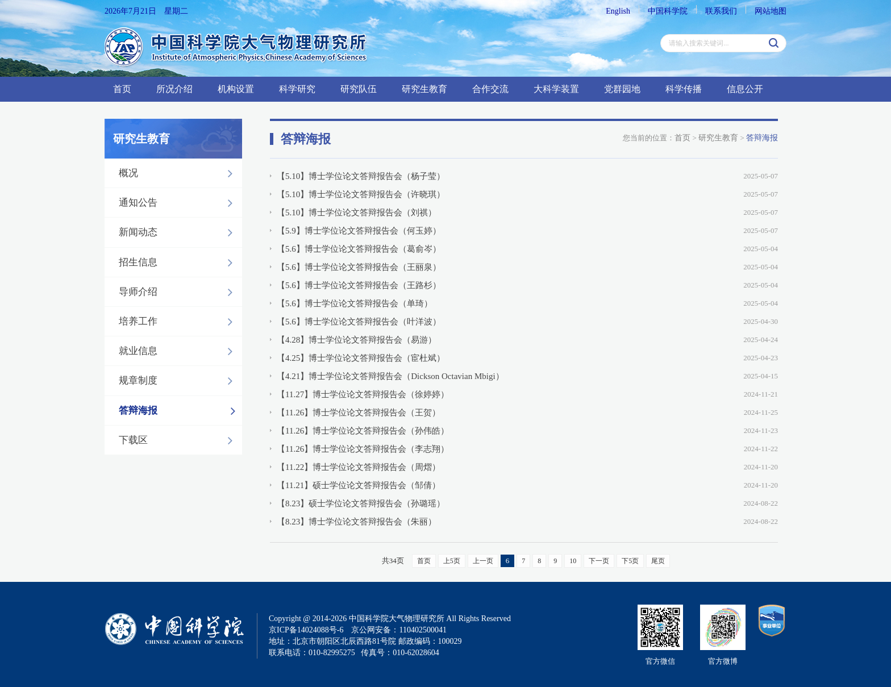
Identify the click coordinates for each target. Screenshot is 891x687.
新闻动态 (179, 232)
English (618, 11)
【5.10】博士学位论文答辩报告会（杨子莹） (361, 176)
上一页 (483, 561)
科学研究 (297, 89)
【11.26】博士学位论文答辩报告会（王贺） (358, 412)
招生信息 (179, 262)
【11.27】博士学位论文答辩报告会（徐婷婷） (363, 394)
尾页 (658, 561)
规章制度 (179, 380)
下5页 (630, 561)
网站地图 (770, 11)
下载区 (179, 440)
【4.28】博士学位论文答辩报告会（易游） (356, 339)
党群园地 (622, 89)
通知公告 (179, 203)
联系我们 (721, 11)
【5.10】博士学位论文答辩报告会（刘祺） (356, 212)
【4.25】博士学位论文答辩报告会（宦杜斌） (361, 358)
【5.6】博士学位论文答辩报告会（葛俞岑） (359, 248)
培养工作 (179, 321)
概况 (179, 173)
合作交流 (490, 89)
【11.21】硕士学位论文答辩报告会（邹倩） (358, 485)
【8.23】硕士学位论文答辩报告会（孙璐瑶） (361, 503)
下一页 (599, 561)
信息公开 (745, 89)
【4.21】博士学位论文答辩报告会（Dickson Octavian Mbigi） (390, 376)
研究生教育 (424, 89)
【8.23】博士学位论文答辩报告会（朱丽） (356, 521)
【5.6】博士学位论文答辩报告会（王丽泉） (359, 267)
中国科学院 (668, 11)
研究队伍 (358, 89)
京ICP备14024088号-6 (306, 630)
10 (572, 561)
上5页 (451, 561)
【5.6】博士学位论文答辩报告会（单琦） (354, 303)
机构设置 (236, 89)
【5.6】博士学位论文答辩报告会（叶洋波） (359, 321)
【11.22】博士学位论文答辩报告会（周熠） (358, 467)
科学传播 (683, 89)
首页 (122, 89)
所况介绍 (174, 89)
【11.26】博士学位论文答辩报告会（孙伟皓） (363, 430)
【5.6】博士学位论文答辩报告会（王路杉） (359, 285)
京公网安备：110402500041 (398, 630)
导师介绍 (179, 292)
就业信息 (179, 351)
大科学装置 (556, 89)
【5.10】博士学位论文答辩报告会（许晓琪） (361, 194)
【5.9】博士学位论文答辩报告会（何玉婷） (359, 230)
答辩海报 (180, 411)
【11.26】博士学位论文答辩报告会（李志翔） (363, 448)
